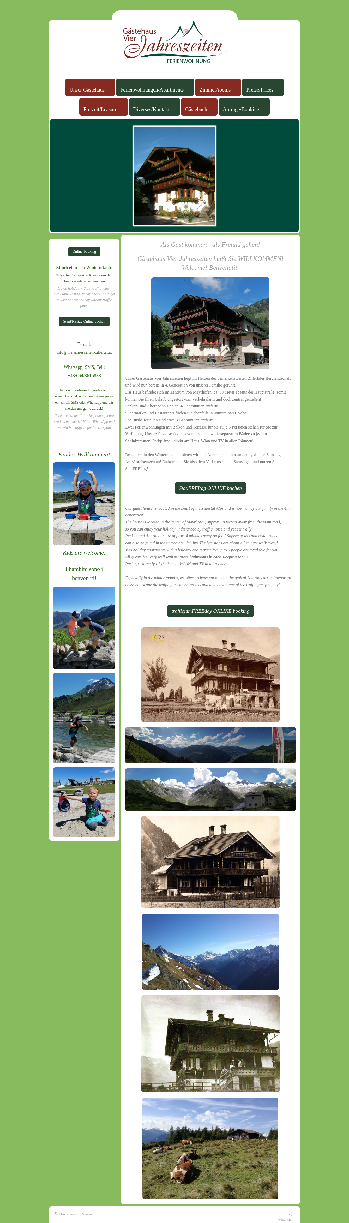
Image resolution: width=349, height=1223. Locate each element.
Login (290, 1214)
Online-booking (84, 251)
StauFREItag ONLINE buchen (210, 488)
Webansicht (285, 1219)
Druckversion (67, 1214)
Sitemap (88, 1214)
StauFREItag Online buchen (84, 321)
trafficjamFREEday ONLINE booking (211, 611)
